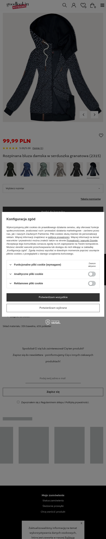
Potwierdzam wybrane (53, 308)
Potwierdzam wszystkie (53, 297)
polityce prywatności (58, 237)
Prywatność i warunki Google (82, 240)
